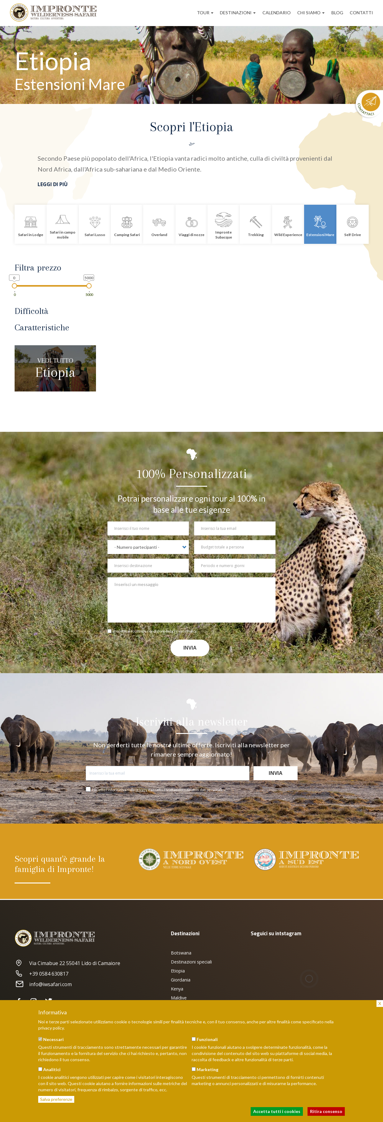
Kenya (177, 989)
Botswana (181, 953)
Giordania (180, 980)
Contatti (361, 12)
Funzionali (207, 1039)
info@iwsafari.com (43, 984)
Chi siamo (311, 12)
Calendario (276, 12)
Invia (190, 647)
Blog (337, 12)
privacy (141, 789)
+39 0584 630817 (41, 973)
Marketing (207, 1069)
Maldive (179, 998)
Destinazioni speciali (191, 962)
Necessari (53, 1039)
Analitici (52, 1069)
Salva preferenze (56, 1099)
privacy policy (51, 1027)
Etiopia (178, 971)
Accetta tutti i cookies (276, 1111)
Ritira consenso (326, 1111)
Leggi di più (53, 184)
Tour (205, 12)
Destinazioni (238, 12)
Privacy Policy (185, 631)
